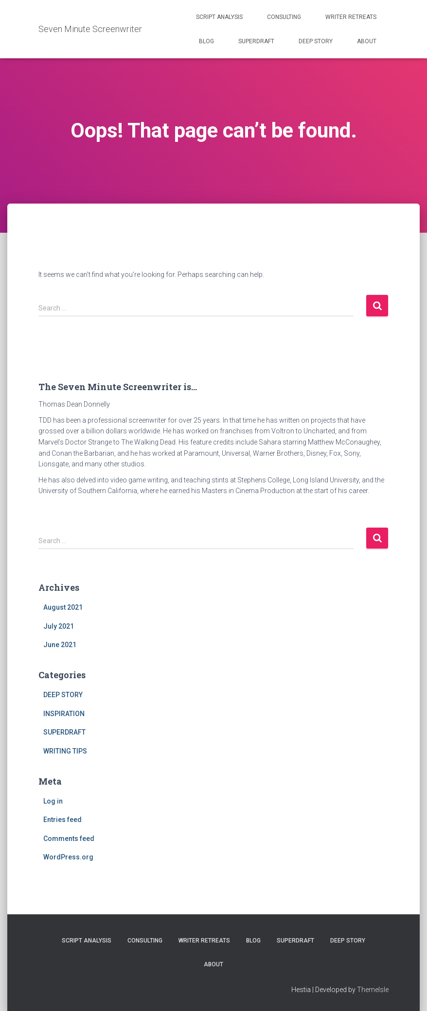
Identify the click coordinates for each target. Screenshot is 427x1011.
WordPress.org (68, 857)
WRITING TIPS (65, 751)
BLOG (206, 41)
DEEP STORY (316, 41)
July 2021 (58, 626)
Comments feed (68, 838)
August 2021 (63, 607)
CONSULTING (284, 17)
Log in (53, 801)
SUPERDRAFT (256, 41)
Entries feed (62, 819)
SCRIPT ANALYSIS (219, 17)
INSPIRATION (64, 714)
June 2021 (59, 645)
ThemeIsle (373, 990)
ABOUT (366, 41)
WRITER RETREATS (350, 17)
